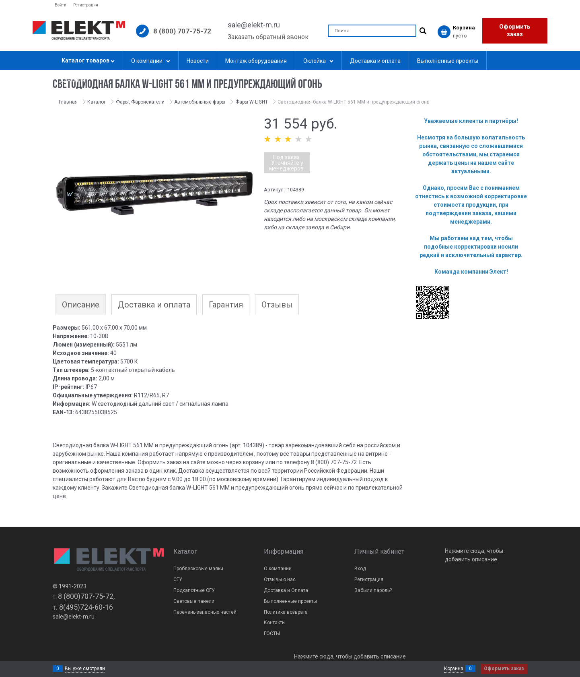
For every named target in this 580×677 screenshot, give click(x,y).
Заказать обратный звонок (268, 37)
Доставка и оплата (154, 305)
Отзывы (276, 305)
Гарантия (226, 305)
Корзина (453, 668)
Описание (80, 305)
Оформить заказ (515, 30)
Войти (60, 5)
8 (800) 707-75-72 (182, 31)
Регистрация (85, 5)
